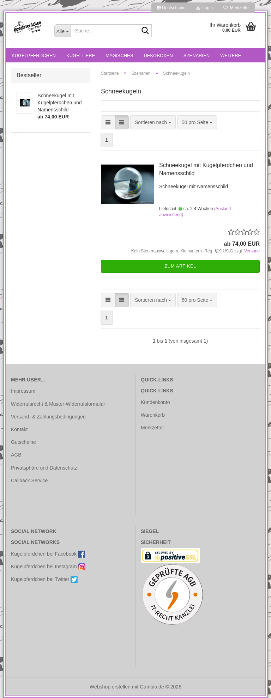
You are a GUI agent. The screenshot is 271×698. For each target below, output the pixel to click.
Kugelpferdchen (34, 55)
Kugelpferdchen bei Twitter (44, 579)
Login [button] (204, 7)
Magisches (119, 55)
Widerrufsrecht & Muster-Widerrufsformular (58, 404)
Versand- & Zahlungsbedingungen (48, 417)
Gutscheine (23, 442)
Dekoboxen (158, 55)
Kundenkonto (155, 402)
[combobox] (153, 122)
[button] (171, 7)
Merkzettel (236, 7)
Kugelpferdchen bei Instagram (48, 566)
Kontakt (19, 429)
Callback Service (29, 480)
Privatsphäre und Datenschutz (44, 468)
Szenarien (196, 55)
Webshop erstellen (110, 687)
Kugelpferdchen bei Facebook (48, 554)
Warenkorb (153, 415)
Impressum (23, 391)
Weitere (230, 55)
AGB (16, 455)
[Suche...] (62, 30)
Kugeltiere (80, 55)
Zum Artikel (180, 266)
